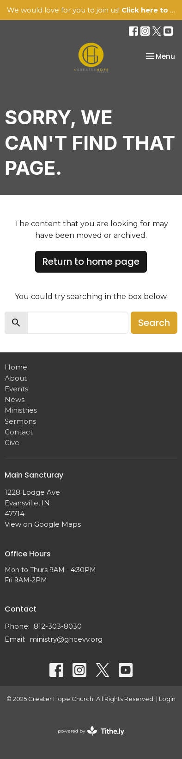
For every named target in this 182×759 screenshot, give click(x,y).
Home (16, 367)
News (14, 399)
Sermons (20, 421)
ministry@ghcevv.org (66, 639)
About (16, 378)
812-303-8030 (58, 626)
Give (12, 442)
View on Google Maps (43, 524)
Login (167, 698)
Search (154, 322)
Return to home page (91, 261)
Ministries (21, 410)
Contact (19, 431)
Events (16, 388)
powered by (91, 731)
